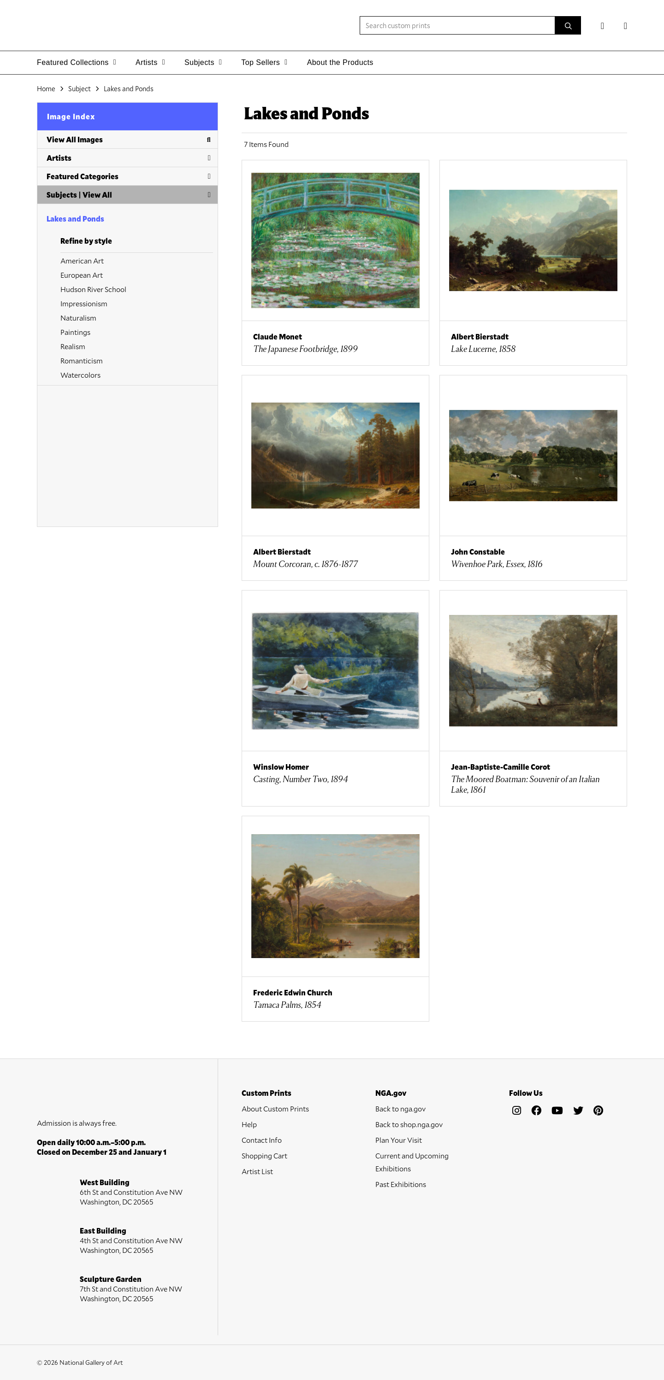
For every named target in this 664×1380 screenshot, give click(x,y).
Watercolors (80, 375)
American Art (82, 260)
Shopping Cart (264, 1155)
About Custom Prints (275, 1108)
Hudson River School (93, 289)
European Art (81, 275)
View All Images (129, 139)
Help (249, 1124)
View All (97, 194)
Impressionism (83, 303)
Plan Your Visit (398, 1140)
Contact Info (262, 1140)
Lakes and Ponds (75, 218)
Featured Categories (129, 176)
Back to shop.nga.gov (409, 1124)
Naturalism (78, 317)
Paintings (75, 332)
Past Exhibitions (400, 1184)
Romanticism (81, 360)
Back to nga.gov (400, 1108)
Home (46, 88)
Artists (129, 158)
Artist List (257, 1171)
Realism (72, 346)
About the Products (340, 62)
